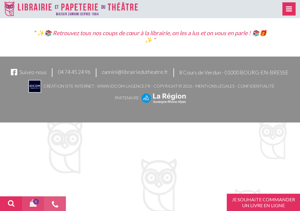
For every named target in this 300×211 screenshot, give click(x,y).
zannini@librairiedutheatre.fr (135, 72)
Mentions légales (214, 86)
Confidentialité (256, 86)
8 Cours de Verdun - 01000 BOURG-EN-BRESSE (234, 72)
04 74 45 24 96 (74, 72)
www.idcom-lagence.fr (123, 86)
